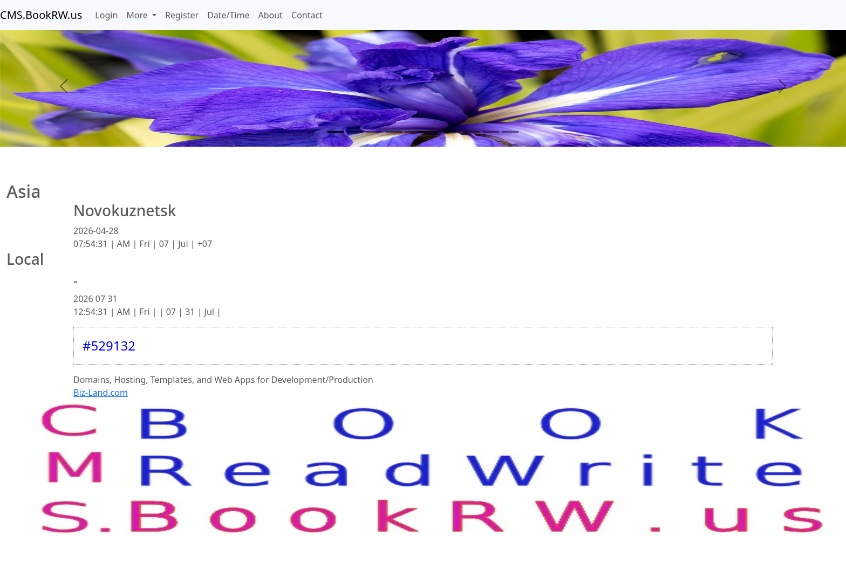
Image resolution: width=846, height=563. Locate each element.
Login (106, 15)
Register (182, 15)
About (270, 15)
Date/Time (228, 15)
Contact (307, 15)
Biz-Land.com (100, 393)
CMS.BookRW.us (41, 15)
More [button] (138, 15)
